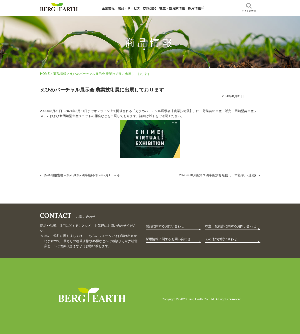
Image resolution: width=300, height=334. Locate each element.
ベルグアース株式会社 (59, 7)
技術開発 (149, 8)
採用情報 (194, 8)
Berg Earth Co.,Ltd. (92, 295)
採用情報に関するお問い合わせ (168, 239)
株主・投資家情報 (172, 8)
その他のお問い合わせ (221, 239)
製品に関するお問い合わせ (165, 226)
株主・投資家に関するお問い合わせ (230, 226)
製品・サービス (129, 8)
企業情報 (108, 8)
